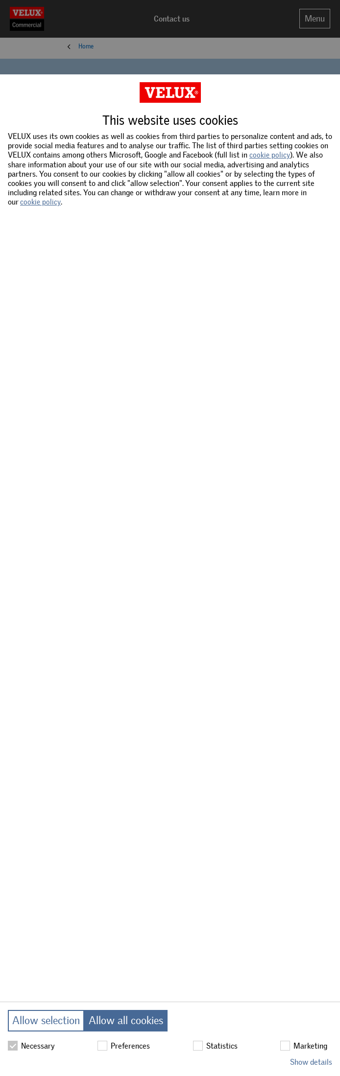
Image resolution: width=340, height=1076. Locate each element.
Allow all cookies (126, 1020)
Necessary (31, 1046)
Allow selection (46, 1020)
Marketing (303, 1046)
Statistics (215, 1046)
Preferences (123, 1046)
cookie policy (269, 155)
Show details (311, 1062)
